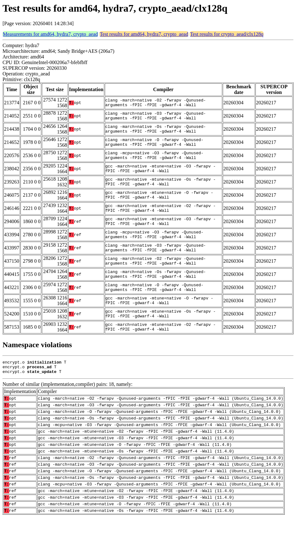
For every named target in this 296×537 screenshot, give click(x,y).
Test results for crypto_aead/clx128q (226, 34)
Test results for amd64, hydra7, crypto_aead (144, 34)
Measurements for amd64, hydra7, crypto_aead (50, 34)
